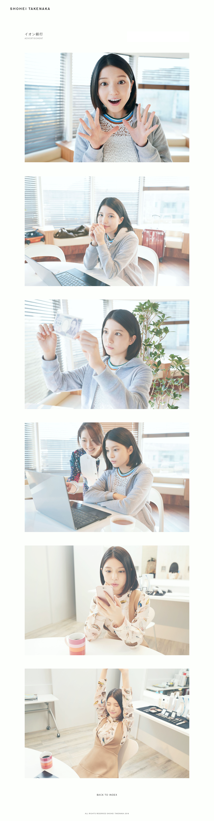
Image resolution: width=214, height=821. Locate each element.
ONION (182, 8)
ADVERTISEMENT (127, 8)
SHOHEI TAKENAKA (30, 8)
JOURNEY (166, 8)
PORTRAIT (149, 8)
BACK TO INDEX (107, 794)
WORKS (108, 8)
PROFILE (196, 8)
